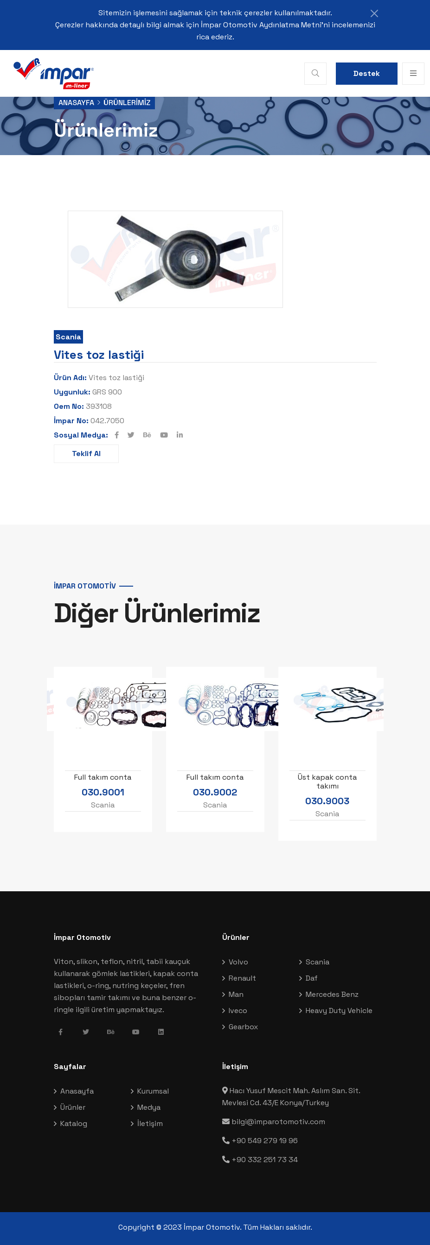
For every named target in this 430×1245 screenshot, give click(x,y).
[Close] (374, 13)
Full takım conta (102, 777)
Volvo (238, 962)
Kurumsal (153, 1091)
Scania (68, 337)
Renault (242, 978)
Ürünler (72, 1107)
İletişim (150, 1123)
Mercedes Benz (332, 994)
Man (236, 994)
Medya (148, 1107)
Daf (312, 978)
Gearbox (243, 1027)
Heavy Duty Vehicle (339, 1010)
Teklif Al (86, 453)
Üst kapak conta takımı (327, 781)
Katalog (73, 1123)
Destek (366, 73)
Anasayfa (76, 102)
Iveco (238, 1010)
